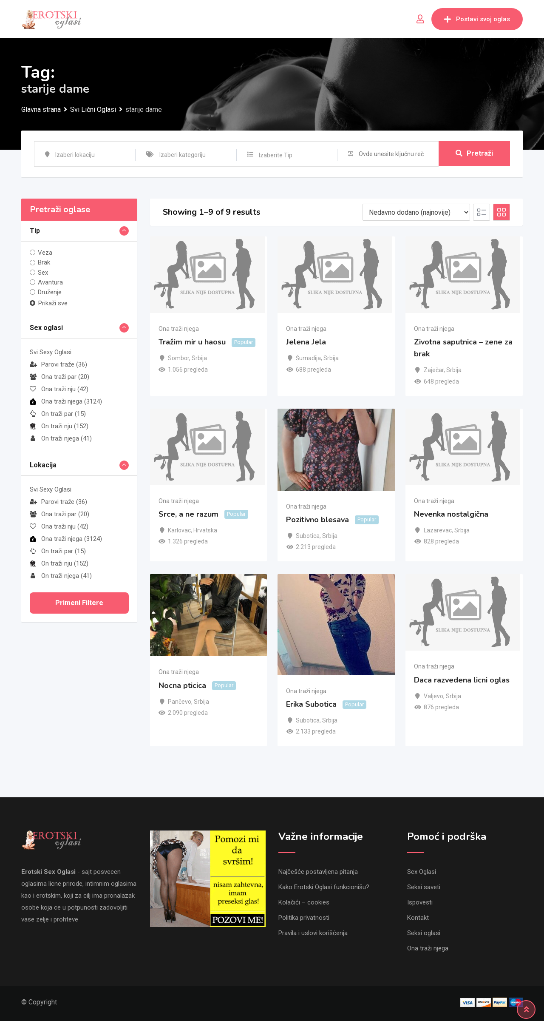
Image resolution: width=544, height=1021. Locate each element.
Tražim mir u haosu (192, 342)
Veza (45, 252)
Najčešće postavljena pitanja (318, 872)
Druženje (50, 292)
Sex (43, 272)
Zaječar (434, 370)
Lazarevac (438, 530)
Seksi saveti (423, 887)
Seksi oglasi (423, 933)
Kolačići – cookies (303, 902)
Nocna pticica (182, 685)
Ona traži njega (66, 401)
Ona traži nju (59, 389)
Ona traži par (59, 377)
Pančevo (179, 701)
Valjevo (433, 696)
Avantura (50, 282)
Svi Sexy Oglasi (50, 352)
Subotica (308, 535)
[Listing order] (416, 212)
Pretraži (474, 154)
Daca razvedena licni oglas (462, 680)
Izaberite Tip (275, 155)
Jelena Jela (306, 342)
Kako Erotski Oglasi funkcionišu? (323, 887)
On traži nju (59, 426)
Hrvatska (205, 530)
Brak (44, 262)
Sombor (178, 358)
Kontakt (418, 917)
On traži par (58, 414)
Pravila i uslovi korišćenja (313, 933)
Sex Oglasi (421, 872)
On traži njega (61, 438)
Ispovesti (420, 902)
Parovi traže (58, 364)
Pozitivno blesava (317, 520)
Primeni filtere (79, 603)
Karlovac (179, 530)
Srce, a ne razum (188, 514)
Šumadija (308, 358)
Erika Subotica (311, 704)
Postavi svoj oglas (477, 19)
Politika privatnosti (303, 917)
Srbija (199, 358)
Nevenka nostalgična (451, 514)
